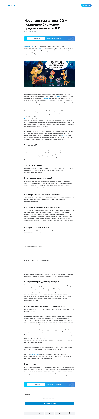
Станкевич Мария (29, 46)
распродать (46, 98)
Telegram (64, 135)
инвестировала (34, 354)
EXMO (40, 48)
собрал (59, 96)
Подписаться (86, 5)
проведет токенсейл (43, 102)
